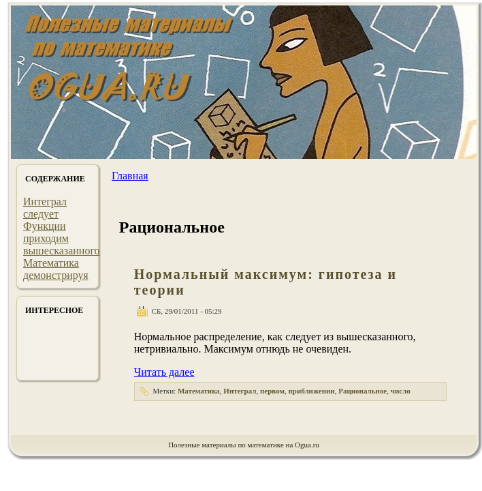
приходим (46, 238)
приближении (311, 391)
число (401, 391)
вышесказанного (61, 250)
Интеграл (45, 201)
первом (272, 391)
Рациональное (362, 391)
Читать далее (164, 372)
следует (41, 214)
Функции (44, 226)
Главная (130, 175)
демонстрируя (56, 275)
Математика (51, 263)
